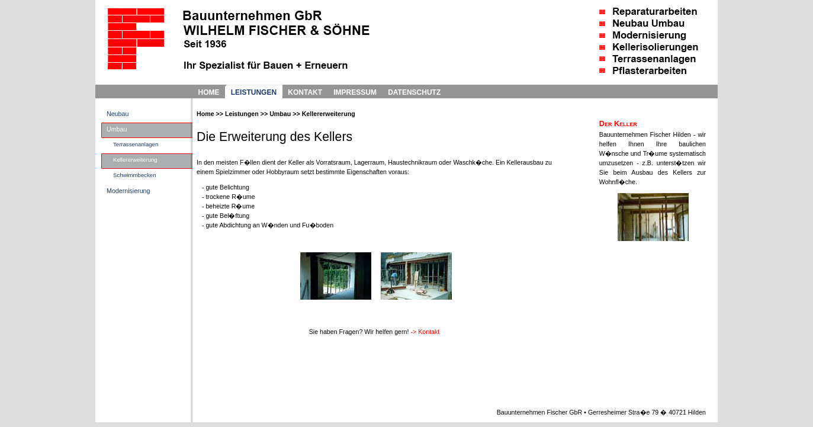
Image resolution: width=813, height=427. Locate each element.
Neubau (117, 113)
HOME (209, 92)
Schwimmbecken (134, 175)
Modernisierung (128, 190)
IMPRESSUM (355, 92)
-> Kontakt (424, 331)
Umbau (117, 129)
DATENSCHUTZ (414, 92)
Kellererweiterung (135, 159)
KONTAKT (305, 92)
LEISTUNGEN (254, 92)
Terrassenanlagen (135, 144)
